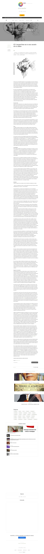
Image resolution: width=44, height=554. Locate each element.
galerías (29, 414)
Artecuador (22, 8)
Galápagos (32, 411)
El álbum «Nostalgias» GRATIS (11, 432)
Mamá (25, 419)
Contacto (28, 20)
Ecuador (28, 411)
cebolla (15, 419)
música (20, 414)
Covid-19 (8, 17)
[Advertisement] (22, 475)
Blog (16, 20)
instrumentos (30, 419)
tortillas (25, 414)
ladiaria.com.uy (18, 360)
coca (23, 411)
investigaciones (34, 414)
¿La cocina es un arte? (13, 450)
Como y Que (21, 20)
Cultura (15, 417)
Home (5, 17)
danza (28, 417)
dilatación (16, 414)
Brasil (20, 411)
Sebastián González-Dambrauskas (9, 46)
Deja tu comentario (35, 362)
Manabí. (20, 417)
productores (20, 419)
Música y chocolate (13, 442)
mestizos (16, 411)
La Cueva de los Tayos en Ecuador (15, 435)
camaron (32, 417)
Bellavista (35, 419)
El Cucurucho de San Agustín (14, 446)
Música (24, 417)
